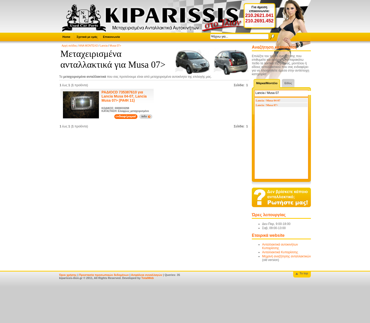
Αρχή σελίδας (69, 45)
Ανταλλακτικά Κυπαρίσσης (280, 252)
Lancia (103, 45)
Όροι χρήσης (68, 274)
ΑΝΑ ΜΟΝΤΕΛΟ (88, 45)
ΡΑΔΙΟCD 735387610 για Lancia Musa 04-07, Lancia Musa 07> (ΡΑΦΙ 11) (124, 96)
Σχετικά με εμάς (87, 36)
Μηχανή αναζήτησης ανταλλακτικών (286, 256)
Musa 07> (115, 45)
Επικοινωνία (111, 36)
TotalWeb (147, 278)
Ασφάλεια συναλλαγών (146, 274)
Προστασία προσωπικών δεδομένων (104, 274)
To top (304, 273)
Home (66, 36)
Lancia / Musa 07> (267, 105)
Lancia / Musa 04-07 (268, 100)
